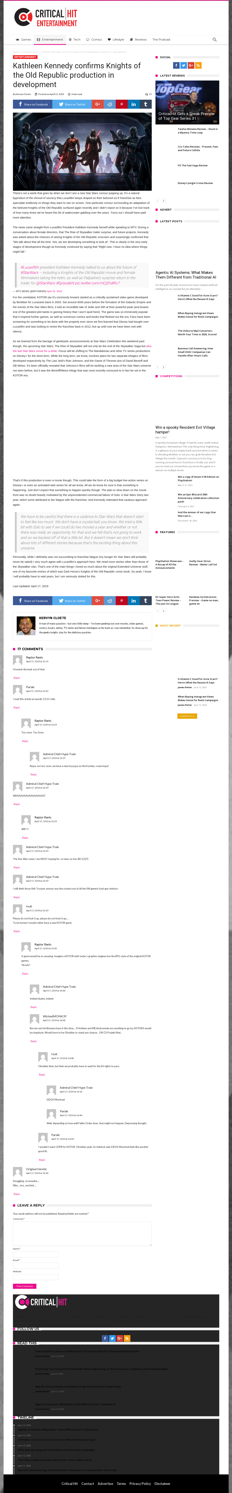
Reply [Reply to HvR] (17, 931)
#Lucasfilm (29, 267)
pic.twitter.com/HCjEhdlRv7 (97, 283)
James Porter (185, 687)
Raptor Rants (34, 657)
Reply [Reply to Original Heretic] (17, 1193)
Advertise (105, 1484)
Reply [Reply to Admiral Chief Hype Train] (34, 774)
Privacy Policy (140, 1484)
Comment (19, 1218)
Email (16, 1260)
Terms (121, 1484)
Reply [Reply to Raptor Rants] (17, 677)
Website (17, 1271)
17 (150, 94)
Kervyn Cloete (23, 94)
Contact (87, 1484)
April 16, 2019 (54, 291)
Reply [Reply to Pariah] (17, 707)
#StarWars (29, 272)
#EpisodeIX (65, 283)
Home (16, 52)
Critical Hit (70, 1484)
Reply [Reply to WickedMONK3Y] (34, 1041)
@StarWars (45, 283)
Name (16, 1248)
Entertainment (30, 52)
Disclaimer (162, 1484)
